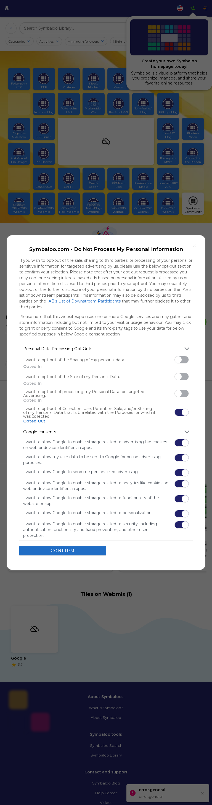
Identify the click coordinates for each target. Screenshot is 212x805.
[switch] (181, 359)
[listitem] (106, 348)
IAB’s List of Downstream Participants (84, 301)
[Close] (194, 246)
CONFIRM (63, 550)
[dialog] (106, 402)
